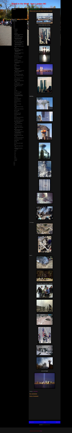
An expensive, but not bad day (19, 137)
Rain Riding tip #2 (17, 65)
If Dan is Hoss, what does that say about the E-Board (19, 42)
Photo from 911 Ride (17, 60)
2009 (14, 163)
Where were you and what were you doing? (18, 130)
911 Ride (15, 141)
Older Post (58, 422)
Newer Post (32, 422)
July (15, 152)
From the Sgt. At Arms (17, 98)
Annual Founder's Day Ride (18, 36)
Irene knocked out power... (18, 125)
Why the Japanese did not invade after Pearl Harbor (18, 95)
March (15, 157)
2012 (14, 26)
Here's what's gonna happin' (18, 143)
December (16, 29)
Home (45, 422)
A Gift (15, 89)
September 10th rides (17, 113)
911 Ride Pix (16, 111)
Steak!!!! (15, 64)
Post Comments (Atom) (46, 424)
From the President (17, 93)
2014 (14, 23)
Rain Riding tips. (16, 72)
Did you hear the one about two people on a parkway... (19, 71)
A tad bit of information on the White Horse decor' (18, 44)
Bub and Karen (16, 55)
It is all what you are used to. (18, 77)
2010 (14, 162)
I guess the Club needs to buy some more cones (18, 53)
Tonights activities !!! (17, 99)
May (15, 154)
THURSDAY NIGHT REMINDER (17, 69)
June (15, 153)
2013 (14, 25)
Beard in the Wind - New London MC (29, 4)
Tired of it (15, 102)
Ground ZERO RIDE (17, 114)
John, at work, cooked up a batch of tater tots (18, 122)
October (15, 31)
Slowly (15, 144)
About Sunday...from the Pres (18, 117)
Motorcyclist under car (17, 101)
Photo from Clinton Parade (18, 56)
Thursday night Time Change (18, 84)
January (15, 160)
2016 (14, 22)
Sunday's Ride (16, 140)
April (15, 156)
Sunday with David (17, 79)
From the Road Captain (17, 57)
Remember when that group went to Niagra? (18, 35)
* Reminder (16, 59)
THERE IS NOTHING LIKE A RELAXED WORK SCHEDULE (18, 50)
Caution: (15, 105)
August (15, 150)
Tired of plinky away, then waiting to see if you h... (18, 38)
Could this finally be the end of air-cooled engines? (19, 132)
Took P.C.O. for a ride (17, 40)
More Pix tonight (16, 110)
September (16, 33)
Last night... (16, 90)
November (16, 30)
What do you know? (17, 118)
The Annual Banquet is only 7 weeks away (18, 62)
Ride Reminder (16, 48)
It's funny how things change (18, 74)
